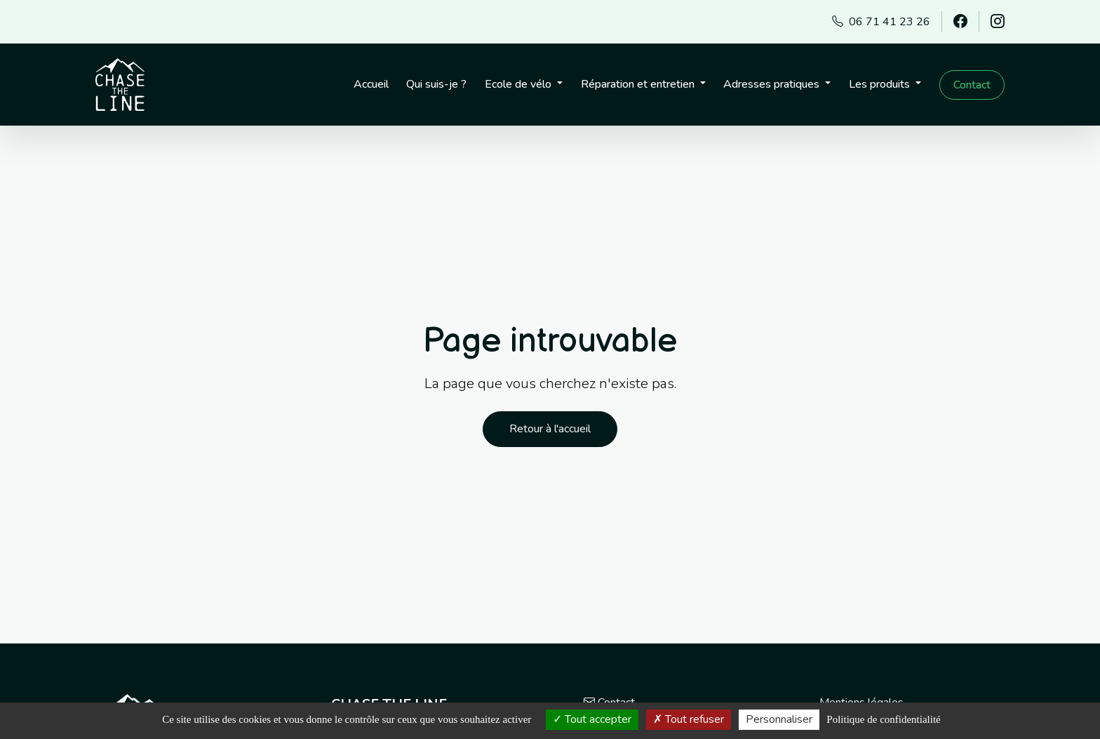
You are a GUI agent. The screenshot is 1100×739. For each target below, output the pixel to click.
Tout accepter (592, 719)
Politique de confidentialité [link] (883, 719)
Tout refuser (688, 719)
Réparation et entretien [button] (639, 84)
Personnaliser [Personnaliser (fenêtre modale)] (779, 719)
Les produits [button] (881, 84)
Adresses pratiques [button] (772, 84)
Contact (972, 85)
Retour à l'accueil (550, 429)
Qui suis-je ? (436, 84)
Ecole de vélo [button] (519, 84)
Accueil (371, 84)
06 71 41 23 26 (881, 21)
